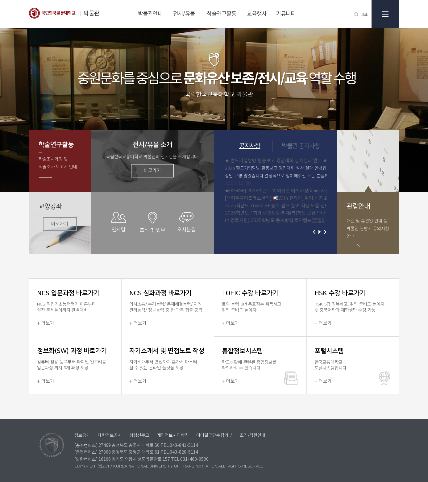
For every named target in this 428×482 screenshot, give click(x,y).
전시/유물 (184, 14)
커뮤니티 (286, 14)
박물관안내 (150, 14)
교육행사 (257, 14)
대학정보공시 (110, 435)
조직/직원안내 (252, 435)
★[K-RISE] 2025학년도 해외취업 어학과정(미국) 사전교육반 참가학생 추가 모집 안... (307, 190)
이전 (314, 232)
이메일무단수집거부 (214, 435)
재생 (319, 232)
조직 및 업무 (152, 222)
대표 (361, 14)
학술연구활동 (221, 14)
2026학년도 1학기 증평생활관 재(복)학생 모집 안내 (275, 213)
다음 (325, 232)
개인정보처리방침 (173, 435)
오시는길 (186, 222)
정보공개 (82, 435)
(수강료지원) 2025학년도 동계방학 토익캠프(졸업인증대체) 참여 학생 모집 (297, 220)
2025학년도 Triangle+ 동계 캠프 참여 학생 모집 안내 (277, 205)
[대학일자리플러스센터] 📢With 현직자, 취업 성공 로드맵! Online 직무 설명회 (300, 198)
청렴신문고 (139, 435)
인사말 (118, 222)
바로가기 (152, 170)
